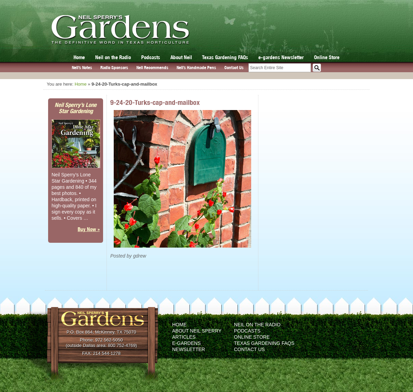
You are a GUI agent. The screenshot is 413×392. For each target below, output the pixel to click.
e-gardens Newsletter (281, 57)
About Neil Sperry (197, 331)
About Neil (181, 57)
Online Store (326, 57)
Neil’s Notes (82, 67)
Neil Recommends (152, 67)
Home (79, 57)
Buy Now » (89, 229)
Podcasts (150, 57)
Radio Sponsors (114, 67)
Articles (184, 337)
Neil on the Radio (113, 57)
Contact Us (234, 67)
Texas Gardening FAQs (225, 57)
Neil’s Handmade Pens (196, 67)
